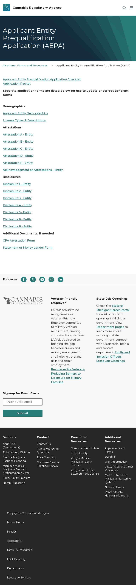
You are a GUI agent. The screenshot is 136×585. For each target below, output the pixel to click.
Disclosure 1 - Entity (17, 184)
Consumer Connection (85, 448)
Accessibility (14, 540)
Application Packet (17, 83)
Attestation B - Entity (18, 141)
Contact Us (44, 444)
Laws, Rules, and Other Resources (119, 468)
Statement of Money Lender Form (28, 247)
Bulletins (110, 456)
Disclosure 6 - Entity (17, 219)
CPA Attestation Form (19, 240)
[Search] (124, 8)
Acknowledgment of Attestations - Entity (33, 170)
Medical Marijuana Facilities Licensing (14, 459)
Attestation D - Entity (18, 155)
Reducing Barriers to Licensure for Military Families (66, 378)
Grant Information (116, 461)
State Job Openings (110, 361)
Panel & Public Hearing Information (117, 493)
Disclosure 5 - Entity (17, 212)
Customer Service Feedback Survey (48, 464)
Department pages (110, 327)
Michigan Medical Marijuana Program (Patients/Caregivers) (16, 469)
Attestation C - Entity (18, 148)
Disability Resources (19, 550)
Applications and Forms (115, 450)
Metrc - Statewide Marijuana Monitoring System (118, 479)
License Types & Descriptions (24, 120)
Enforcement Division (16, 452)
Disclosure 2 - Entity (17, 191)
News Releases (114, 487)
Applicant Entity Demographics (25, 113)
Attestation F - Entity (18, 162)
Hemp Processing (14, 482)
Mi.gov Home (15, 522)
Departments (15, 568)
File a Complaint (47, 457)
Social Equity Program (16, 478)
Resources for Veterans (68, 369)
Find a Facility (79, 453)
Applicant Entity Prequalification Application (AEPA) (93, 65)
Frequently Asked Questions (48, 450)
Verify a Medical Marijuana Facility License (81, 462)
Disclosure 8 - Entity (17, 226)
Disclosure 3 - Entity (17, 198)
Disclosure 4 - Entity (17, 205)
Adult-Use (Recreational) (11, 445)
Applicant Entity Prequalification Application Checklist (42, 79)
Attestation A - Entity (18, 134)
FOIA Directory (16, 559)
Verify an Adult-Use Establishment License (85, 472)
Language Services (19, 577)
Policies (11, 531)
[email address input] (22, 401)
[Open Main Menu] (131, 8)
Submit (22, 413)
